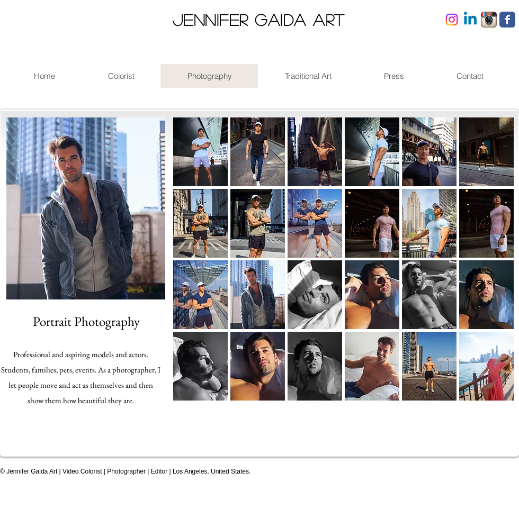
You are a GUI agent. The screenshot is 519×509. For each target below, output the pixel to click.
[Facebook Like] (485, 468)
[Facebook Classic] (507, 20)
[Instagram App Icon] (489, 20)
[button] (200, 151)
